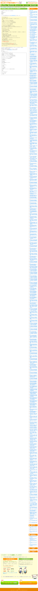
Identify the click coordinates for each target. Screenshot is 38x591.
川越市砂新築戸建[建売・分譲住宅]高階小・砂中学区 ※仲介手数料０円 (33, 223)
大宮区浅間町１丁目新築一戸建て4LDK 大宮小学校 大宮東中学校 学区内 (33, 441)
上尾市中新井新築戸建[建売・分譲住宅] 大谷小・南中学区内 (33, 46)
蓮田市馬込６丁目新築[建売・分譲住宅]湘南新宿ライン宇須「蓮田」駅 (33, 186)
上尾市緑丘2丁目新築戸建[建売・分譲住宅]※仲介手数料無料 (33, 17)
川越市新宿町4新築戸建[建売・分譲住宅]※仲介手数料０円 (33, 204)
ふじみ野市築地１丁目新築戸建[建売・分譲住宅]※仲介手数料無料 (33, 312)
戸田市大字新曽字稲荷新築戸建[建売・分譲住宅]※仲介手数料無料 (33, 367)
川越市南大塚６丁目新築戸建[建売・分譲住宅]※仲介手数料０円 (33, 301)
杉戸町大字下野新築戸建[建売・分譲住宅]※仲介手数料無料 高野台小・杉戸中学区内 (33, 277)
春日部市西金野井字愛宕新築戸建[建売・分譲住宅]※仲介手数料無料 (33, 345)
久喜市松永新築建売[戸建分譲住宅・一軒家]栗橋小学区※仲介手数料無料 (33, 387)
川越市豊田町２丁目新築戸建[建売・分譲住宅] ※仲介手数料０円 (33, 220)
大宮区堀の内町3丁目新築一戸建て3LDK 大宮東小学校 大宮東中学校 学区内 (33, 447)
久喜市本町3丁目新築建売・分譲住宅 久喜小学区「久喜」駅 (33, 97)
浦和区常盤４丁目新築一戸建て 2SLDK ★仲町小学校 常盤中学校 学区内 (33, 484)
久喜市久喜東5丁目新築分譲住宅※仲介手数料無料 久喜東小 (33, 115)
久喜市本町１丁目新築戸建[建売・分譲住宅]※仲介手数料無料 (33, 495)
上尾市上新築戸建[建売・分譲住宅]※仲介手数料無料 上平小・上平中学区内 (33, 37)
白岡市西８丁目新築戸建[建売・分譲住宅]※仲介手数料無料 (33, 161)
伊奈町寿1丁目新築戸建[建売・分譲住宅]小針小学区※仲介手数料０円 (33, 148)
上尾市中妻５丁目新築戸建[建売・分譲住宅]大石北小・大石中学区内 (33, 12)
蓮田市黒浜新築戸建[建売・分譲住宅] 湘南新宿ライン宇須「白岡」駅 (33, 189)
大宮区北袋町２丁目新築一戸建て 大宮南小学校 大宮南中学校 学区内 (33, 478)
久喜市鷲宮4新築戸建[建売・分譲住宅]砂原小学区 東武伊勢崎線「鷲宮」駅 (33, 127)
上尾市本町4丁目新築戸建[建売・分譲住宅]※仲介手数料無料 (33, 20)
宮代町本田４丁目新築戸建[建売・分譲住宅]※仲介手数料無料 (33, 262)
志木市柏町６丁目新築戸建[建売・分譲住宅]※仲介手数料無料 (33, 327)
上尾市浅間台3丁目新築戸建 (33, 22)
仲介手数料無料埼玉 (13, 15)
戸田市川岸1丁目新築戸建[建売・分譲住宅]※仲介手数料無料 (33, 373)
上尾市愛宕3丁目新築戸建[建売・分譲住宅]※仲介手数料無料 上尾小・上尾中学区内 (33, 27)
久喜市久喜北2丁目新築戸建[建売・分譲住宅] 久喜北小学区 (33, 105)
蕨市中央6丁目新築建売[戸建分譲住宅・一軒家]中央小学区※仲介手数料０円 (33, 362)
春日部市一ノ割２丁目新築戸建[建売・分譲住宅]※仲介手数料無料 (33, 356)
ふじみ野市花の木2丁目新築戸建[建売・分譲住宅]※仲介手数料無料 (33, 321)
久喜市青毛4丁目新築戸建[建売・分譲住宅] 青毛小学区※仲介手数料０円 (33, 118)
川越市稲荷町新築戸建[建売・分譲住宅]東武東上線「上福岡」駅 (33, 226)
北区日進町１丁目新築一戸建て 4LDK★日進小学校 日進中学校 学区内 (33, 473)
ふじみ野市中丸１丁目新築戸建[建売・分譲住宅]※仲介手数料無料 (33, 318)
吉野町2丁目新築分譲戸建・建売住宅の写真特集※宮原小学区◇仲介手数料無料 (33, 401)
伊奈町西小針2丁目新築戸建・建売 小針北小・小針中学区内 (33, 154)
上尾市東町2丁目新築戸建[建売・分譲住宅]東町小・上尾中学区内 (33, 24)
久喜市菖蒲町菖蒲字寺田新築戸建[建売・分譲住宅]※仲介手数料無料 (33, 141)
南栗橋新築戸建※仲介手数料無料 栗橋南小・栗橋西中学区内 (33, 133)
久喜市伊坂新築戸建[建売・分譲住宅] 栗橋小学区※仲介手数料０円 (33, 136)
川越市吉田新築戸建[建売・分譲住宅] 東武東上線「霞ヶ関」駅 (33, 232)
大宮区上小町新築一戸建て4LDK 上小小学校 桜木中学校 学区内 (33, 433)
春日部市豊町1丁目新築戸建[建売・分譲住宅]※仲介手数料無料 (33, 342)
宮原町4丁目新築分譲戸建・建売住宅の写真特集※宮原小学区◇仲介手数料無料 (33, 398)
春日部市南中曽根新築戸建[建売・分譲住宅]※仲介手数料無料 (33, 359)
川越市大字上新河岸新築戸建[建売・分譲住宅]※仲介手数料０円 (33, 214)
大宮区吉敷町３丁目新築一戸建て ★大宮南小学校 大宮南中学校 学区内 (33, 487)
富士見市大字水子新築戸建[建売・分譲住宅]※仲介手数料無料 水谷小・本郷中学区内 (33, 309)
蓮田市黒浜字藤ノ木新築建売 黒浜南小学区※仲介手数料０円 (33, 180)
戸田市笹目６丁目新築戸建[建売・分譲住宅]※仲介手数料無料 (33, 379)
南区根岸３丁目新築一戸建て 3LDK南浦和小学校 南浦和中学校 (33, 453)
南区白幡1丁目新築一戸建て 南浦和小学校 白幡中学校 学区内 (33, 481)
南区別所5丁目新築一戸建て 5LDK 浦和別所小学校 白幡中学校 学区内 (33, 462)
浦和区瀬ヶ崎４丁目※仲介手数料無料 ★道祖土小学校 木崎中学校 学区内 (33, 513)
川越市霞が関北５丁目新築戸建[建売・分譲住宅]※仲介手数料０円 (33, 207)
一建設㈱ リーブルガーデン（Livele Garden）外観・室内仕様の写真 (33, 500)
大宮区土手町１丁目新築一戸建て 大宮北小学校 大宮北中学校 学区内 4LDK (33, 423)
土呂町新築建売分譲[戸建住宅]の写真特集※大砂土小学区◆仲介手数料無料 (33, 390)
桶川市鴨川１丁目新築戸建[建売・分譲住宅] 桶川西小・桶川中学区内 (33, 61)
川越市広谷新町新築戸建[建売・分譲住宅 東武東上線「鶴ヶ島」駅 (33, 238)
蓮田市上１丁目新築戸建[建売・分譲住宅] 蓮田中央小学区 (33, 169)
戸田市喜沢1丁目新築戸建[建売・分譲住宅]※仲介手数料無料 (33, 370)
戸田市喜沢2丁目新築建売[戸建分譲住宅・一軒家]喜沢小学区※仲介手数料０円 (33, 376)
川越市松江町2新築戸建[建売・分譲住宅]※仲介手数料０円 (33, 198)
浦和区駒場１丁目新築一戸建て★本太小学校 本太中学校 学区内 (33, 492)
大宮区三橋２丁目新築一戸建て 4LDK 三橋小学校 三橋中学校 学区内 (33, 436)
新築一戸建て (31, 10)
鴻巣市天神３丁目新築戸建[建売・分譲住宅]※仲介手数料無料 (33, 87)
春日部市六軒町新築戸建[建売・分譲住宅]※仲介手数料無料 (33, 348)
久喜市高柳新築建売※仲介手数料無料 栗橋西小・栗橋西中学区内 (33, 144)
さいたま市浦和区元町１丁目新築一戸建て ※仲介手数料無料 (33, 508)
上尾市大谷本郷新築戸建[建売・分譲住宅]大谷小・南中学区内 (33, 49)
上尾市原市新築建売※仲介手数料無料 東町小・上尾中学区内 (33, 52)
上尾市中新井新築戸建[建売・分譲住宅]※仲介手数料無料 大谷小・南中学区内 (33, 384)
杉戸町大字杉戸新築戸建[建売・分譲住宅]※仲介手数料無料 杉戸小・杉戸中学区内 (33, 270)
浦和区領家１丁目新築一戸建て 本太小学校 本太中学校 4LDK (33, 414)
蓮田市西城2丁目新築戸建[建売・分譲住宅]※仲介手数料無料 (33, 183)
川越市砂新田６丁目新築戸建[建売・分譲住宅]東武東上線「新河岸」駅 (33, 243)
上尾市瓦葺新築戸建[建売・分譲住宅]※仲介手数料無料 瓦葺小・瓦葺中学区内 (33, 30)
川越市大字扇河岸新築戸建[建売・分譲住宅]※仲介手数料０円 (33, 246)
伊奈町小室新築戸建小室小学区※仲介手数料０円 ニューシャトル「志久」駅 (33, 151)
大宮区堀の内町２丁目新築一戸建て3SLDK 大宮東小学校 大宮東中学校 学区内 (33, 439)
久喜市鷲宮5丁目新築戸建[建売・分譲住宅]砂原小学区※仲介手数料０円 (33, 112)
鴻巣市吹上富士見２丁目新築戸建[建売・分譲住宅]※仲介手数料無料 (33, 92)
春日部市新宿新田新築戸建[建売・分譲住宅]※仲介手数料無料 (33, 354)
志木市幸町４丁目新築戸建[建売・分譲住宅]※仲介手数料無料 (33, 330)
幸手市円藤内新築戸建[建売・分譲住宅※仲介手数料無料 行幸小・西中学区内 (33, 295)
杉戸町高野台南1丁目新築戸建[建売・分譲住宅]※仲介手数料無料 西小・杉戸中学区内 (33, 267)
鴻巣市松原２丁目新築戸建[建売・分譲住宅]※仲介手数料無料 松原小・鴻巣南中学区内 (33, 95)
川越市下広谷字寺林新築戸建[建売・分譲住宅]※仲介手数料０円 (33, 251)
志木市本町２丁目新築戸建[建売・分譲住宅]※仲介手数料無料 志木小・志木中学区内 (33, 324)
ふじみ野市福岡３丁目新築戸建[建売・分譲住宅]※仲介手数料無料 (33, 315)
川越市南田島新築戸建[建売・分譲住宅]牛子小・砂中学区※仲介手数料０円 (33, 217)
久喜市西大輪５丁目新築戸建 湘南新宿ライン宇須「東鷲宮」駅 (33, 130)
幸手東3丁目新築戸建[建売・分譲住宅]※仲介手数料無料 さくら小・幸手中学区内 (33, 292)
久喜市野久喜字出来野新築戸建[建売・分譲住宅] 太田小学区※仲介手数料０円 (33, 102)
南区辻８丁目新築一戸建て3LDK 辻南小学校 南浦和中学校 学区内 (33, 456)
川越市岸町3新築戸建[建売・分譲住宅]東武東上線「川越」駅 (33, 235)
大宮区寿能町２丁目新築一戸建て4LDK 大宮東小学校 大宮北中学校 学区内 (33, 444)
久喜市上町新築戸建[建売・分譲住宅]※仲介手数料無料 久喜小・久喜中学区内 (33, 121)
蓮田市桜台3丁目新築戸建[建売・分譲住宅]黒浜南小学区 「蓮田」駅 (33, 177)
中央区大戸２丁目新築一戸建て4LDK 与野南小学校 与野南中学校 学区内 (33, 468)
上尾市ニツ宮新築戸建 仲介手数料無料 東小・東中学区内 (33, 40)
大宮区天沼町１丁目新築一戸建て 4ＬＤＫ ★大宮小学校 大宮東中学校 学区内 (34, 430)
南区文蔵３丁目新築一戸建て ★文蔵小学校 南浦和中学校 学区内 (33, 475)
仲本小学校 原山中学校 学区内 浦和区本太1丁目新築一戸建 (33, 420)
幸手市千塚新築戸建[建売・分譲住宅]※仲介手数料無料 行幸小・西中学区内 (33, 298)
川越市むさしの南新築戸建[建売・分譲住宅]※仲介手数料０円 (33, 241)
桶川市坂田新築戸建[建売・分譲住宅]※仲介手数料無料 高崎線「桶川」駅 (33, 78)
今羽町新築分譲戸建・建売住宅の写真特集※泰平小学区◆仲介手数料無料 (33, 395)
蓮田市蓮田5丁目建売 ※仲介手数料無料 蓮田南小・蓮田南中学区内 (33, 174)
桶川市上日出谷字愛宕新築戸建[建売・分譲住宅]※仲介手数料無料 (33, 67)
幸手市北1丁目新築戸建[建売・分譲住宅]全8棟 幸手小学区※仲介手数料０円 (33, 289)
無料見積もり (10, 49)
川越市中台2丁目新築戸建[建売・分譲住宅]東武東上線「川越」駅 (33, 229)
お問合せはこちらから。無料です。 (23, 566)
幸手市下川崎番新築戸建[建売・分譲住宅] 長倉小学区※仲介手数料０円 (33, 286)
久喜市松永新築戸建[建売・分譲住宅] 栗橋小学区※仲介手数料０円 (33, 124)
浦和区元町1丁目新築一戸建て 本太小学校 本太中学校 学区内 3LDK (33, 417)
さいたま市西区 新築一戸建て (33, 522)
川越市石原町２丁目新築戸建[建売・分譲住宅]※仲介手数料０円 (33, 254)
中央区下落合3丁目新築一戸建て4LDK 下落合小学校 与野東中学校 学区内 (33, 465)
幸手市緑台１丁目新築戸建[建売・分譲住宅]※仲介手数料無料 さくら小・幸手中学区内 (33, 283)
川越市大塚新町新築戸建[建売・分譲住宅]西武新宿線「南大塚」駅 (33, 212)
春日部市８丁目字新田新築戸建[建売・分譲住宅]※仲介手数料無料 (33, 351)
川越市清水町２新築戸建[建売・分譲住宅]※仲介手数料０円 (33, 201)
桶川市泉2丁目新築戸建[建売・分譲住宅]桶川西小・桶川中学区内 (33, 64)
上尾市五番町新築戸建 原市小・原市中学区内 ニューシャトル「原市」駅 (33, 43)
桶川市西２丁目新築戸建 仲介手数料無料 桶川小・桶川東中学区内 (33, 71)
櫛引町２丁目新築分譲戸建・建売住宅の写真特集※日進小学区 (33, 407)
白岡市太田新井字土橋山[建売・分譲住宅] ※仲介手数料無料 (33, 166)
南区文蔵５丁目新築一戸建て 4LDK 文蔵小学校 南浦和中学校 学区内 (33, 459)
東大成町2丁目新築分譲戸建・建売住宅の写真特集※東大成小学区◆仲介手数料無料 (33, 393)
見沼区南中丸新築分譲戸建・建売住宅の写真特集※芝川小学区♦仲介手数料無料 (33, 404)
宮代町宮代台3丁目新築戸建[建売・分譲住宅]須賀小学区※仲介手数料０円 (33, 259)
